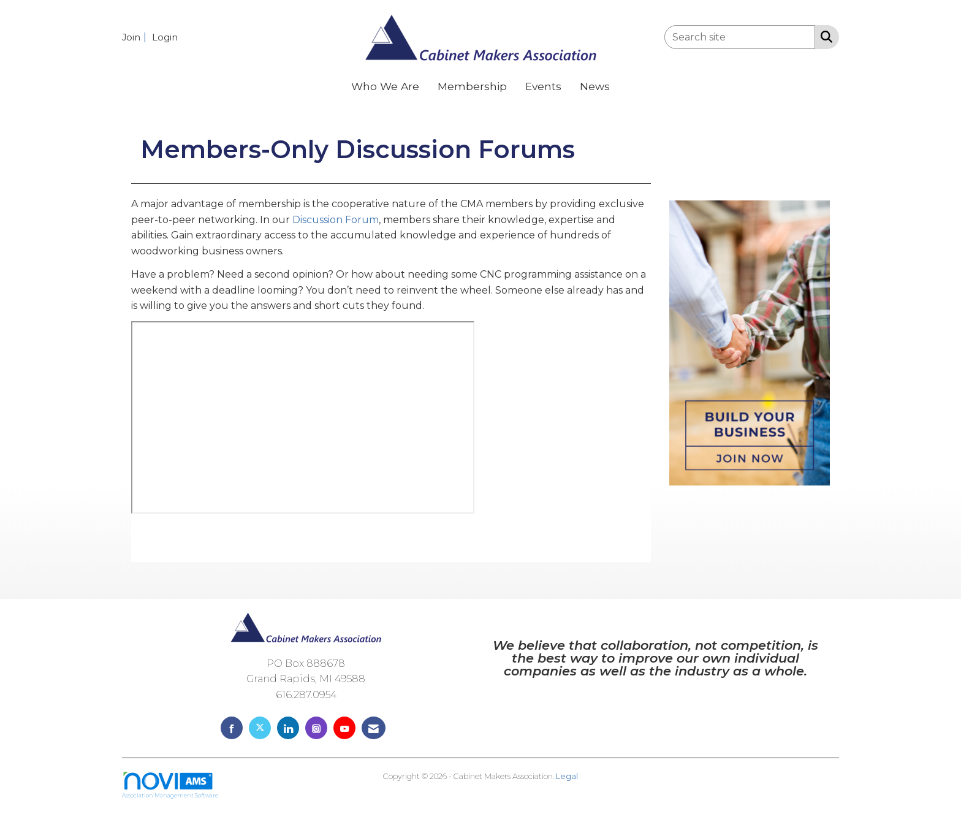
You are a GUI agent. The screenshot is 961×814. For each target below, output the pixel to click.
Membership (472, 86)
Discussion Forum (335, 221)
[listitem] (136, 37)
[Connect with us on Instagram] (316, 729)
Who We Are (385, 86)
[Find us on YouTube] (344, 729)
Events (543, 86)
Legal (567, 778)
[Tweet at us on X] (260, 729)
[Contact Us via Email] (374, 729)
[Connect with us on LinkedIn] (288, 729)
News (595, 86)
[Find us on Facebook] (232, 729)
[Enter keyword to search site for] (739, 37)
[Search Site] (824, 36)
